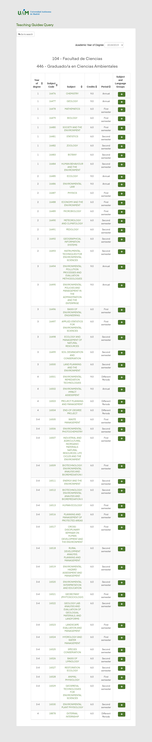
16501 (52, 376)
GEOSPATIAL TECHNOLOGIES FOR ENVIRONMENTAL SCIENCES (72, 692)
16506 (52, 428)
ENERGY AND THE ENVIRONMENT (72, 482)
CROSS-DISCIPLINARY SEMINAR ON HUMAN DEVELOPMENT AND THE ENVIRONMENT (72, 534)
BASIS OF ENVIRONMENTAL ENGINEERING (72, 312)
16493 (52, 250)
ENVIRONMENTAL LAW (72, 185)
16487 (52, 192)
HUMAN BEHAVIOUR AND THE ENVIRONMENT (72, 166)
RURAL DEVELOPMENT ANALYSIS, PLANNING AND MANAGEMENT (72, 554)
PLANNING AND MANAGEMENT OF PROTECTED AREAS (72, 517)
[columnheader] (38, 82)
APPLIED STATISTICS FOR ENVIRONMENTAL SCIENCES (72, 326)
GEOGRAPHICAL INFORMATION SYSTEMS (72, 241)
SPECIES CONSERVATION (72, 651)
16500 (52, 364)
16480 (52, 127)
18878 (52, 713)
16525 (52, 649)
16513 (52, 505)
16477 (52, 101)
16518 (52, 548)
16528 (52, 676)
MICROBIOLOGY (72, 211)
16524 (52, 637)
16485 (52, 176)
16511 (52, 480)
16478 (52, 108)
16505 (52, 419)
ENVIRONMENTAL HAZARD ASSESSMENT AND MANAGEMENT (72, 571)
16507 (52, 437)
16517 (52, 526)
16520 (52, 581)
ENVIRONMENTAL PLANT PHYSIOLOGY (72, 706)
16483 (52, 154)
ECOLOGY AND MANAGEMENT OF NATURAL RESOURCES (72, 341)
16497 (52, 321)
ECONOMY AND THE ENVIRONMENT (72, 204)
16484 (52, 163)
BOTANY (72, 154)
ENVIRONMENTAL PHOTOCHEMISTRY (72, 430)
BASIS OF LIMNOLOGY (72, 660)
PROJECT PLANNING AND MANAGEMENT (72, 403)
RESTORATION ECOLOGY (72, 669)
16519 (52, 566)
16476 (52, 93)
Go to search (25, 34)
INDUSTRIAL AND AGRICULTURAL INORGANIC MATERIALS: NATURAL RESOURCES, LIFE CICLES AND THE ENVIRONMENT (72, 448)
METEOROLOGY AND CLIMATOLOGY (72, 222)
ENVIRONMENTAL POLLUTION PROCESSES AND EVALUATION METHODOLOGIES (72, 272)
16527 (52, 667)
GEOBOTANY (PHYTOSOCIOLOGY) (72, 596)
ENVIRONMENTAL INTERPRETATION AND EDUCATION (72, 584)
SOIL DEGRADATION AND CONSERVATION (72, 355)
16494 (52, 266)
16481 (52, 136)
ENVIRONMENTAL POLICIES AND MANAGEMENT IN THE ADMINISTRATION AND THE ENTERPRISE (72, 294)
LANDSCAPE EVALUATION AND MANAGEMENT (72, 627)
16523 (52, 624)
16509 (52, 465)
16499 (52, 352)
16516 (52, 514)
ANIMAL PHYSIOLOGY (72, 678)
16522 (52, 603)
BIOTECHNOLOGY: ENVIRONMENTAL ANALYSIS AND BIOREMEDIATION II (72, 494)
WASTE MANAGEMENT (72, 421)
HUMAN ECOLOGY (72, 505)
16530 (52, 704)
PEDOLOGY (72, 229)
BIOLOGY (72, 117)
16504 (52, 410)
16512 (52, 489)
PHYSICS (72, 192)
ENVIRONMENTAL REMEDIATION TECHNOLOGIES (72, 379)
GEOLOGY (72, 101)
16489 (52, 211)
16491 (52, 229)
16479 (52, 117)
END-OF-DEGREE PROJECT (72, 412)
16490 (52, 220)
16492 (52, 238)
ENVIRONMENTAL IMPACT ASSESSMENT (72, 391)
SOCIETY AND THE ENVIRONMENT (72, 129)
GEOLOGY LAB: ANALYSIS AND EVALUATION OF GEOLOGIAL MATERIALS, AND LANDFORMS (72, 611)
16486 (52, 183)
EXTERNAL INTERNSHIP (72, 715)
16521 (52, 594)
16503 (52, 401)
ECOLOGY (72, 176)
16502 (52, 388)
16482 (52, 145)
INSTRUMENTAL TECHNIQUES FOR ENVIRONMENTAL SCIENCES (72, 255)
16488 (52, 202)
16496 (52, 309)
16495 (52, 284)
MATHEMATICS (72, 108)
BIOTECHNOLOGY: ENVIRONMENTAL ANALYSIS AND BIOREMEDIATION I (72, 470)
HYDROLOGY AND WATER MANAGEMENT (72, 640)
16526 (52, 658)
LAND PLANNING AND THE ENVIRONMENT (72, 367)
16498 (52, 336)
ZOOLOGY (72, 145)
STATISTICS (72, 136)
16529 (52, 685)
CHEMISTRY (72, 93)
